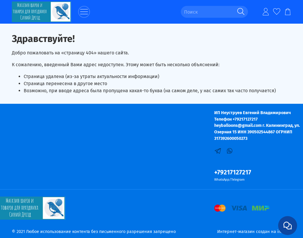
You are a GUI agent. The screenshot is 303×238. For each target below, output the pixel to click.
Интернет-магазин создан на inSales (254, 231)
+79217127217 (232, 172)
